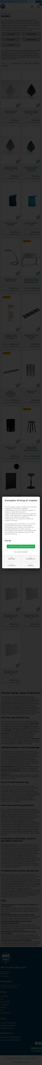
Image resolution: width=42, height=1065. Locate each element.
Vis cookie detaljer (21, 552)
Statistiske (30, 565)
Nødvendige (11, 559)
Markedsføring (30, 559)
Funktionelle (11, 565)
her (16, 529)
